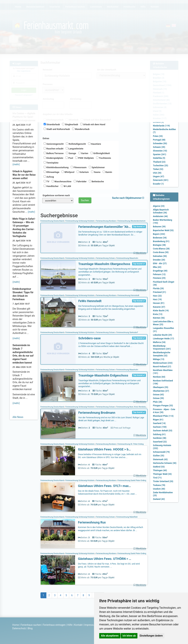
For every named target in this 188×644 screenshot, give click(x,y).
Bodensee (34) (160, 238)
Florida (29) (158, 288)
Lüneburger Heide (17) (163, 338)
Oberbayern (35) (160, 387)
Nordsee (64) (159, 377)
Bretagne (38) (159, 245)
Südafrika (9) (159, 158)
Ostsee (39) (158, 398)
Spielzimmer (97, 167)
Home (15, 624)
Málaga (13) (158, 359)
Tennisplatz (51, 162)
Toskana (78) (159, 485)
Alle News (18, 417)
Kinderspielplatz (53, 158)
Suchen (85, 200)
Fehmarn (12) (159, 274)
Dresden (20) (159, 260)
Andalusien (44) (160, 216)
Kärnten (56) (159, 318)
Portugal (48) (159, 140)
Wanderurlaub (80, 129)
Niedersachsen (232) (163, 363)
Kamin (107, 172)
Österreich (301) (160, 180)
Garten (83, 153)
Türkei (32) (158, 169)
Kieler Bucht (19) (161, 310)
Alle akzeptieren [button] (110, 635)
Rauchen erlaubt (53, 148)
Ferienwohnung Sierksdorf (127, 332)
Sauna (95, 172)
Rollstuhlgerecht (76, 143)
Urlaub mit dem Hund (92, 124)
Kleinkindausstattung (56, 167)
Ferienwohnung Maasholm (127, 258)
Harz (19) (157, 299)
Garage (71, 153)
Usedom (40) (159, 489)
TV (46, 181)
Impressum (90, 624)
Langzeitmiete (74, 148)
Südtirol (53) (159, 467)
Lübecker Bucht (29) (162, 335)
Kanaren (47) (159, 307)
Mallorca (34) (159, 342)
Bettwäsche (96, 181)
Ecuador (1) (158, 184)
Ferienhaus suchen (31, 624)
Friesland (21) (159, 292)
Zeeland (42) (159, 499)
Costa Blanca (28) (161, 248)
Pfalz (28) (157, 402)
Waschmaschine (61, 181)
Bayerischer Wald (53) (163, 230)
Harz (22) (157, 296)
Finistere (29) (159, 278)
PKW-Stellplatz (84, 158)
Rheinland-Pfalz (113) (163, 416)
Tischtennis (103, 158)
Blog (30, 628)
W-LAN (66, 186)
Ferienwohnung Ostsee (105, 258)
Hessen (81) (158, 303)
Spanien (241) (159, 154)
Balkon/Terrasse (54, 153)
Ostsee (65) (158, 394)
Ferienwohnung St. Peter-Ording (130, 444)
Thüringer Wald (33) (162, 474)
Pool (69, 158)
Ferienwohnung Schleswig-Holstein (80, 221)
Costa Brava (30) (161, 252)
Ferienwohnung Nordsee (105, 221)
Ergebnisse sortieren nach (56, 195)
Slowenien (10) (160, 151)
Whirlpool (68, 172)
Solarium (83, 172)
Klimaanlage (51, 172)
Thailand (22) (159, 162)
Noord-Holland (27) (162, 366)
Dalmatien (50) (160, 256)
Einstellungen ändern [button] (151, 635)
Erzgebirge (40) (160, 271)
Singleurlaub (70, 124)
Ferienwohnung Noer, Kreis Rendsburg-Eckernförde (137, 407)
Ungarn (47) (158, 176)
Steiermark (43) (160, 459)
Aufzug (49, 176)
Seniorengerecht (54, 143)
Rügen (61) (158, 419)
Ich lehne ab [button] (129, 635)
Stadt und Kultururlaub (57, 129)
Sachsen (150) (159, 427)
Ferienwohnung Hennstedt (128, 295)
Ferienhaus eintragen (54, 624)
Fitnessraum (79, 167)
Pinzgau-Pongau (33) (163, 405)
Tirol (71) (157, 478)
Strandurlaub (52, 124)
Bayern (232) (159, 234)
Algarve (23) (159, 206)
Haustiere (94, 143)
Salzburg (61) (159, 434)
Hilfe (69, 624)
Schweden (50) (160, 143)
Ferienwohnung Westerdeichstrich (131, 221)
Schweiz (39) (159, 147)
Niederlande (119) (161, 126)
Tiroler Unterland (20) (163, 481)
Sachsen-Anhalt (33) (162, 430)
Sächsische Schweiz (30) (164, 463)
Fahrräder (80, 181)
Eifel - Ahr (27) (160, 263)
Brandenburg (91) (161, 241)
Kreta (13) (157, 314)
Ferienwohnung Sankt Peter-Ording (131, 480)
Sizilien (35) (158, 455)
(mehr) (16, 164)
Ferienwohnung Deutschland (52, 221)
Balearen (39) (159, 226)
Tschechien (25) (160, 165)
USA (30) (157, 173)
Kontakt (78, 624)
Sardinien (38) (159, 438)
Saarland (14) (159, 423)
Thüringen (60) (160, 470)
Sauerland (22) (160, 442)
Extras (46, 138)
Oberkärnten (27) (161, 391)
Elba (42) (157, 267)
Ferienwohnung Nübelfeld (126, 517)
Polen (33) (158, 136)
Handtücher (51, 186)
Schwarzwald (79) (161, 452)
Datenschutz (19, 628)
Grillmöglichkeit (100, 153)
